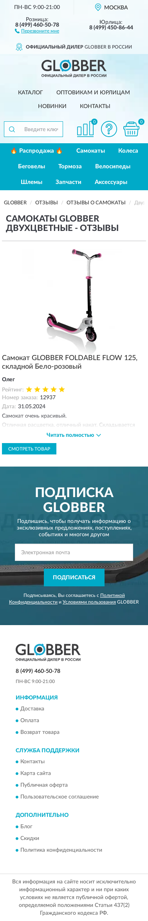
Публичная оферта (44, 785)
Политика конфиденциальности (61, 850)
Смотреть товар (29, 449)
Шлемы (31, 182)
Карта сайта (35, 774)
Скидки (29, 838)
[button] (37, 30)
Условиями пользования (89, 602)
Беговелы (31, 166)
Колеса (128, 151)
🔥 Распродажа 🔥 (36, 151)
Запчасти (68, 182)
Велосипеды (112, 166)
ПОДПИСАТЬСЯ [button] (74, 577)
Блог (26, 826)
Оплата (29, 720)
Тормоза (70, 166)
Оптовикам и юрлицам (93, 93)
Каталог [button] (30, 93)
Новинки (52, 106)
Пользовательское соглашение (59, 797)
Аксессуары (111, 182)
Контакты (95, 106)
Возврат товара (40, 732)
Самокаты (90, 151)
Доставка (32, 709)
